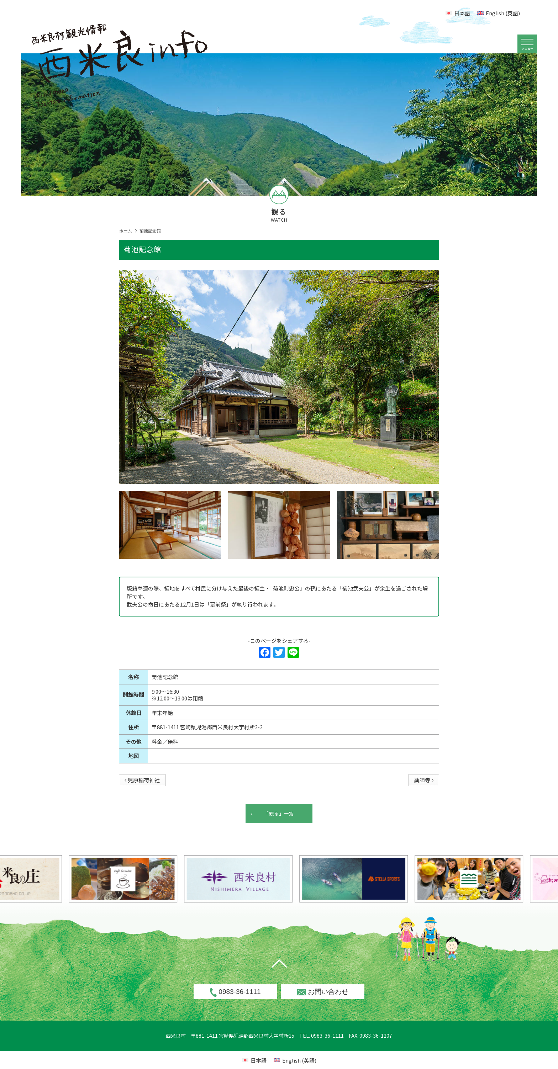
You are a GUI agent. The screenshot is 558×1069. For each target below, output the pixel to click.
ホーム (128, 231)
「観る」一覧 (272, 813)
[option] (254, 879)
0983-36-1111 (235, 992)
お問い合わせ (322, 991)
